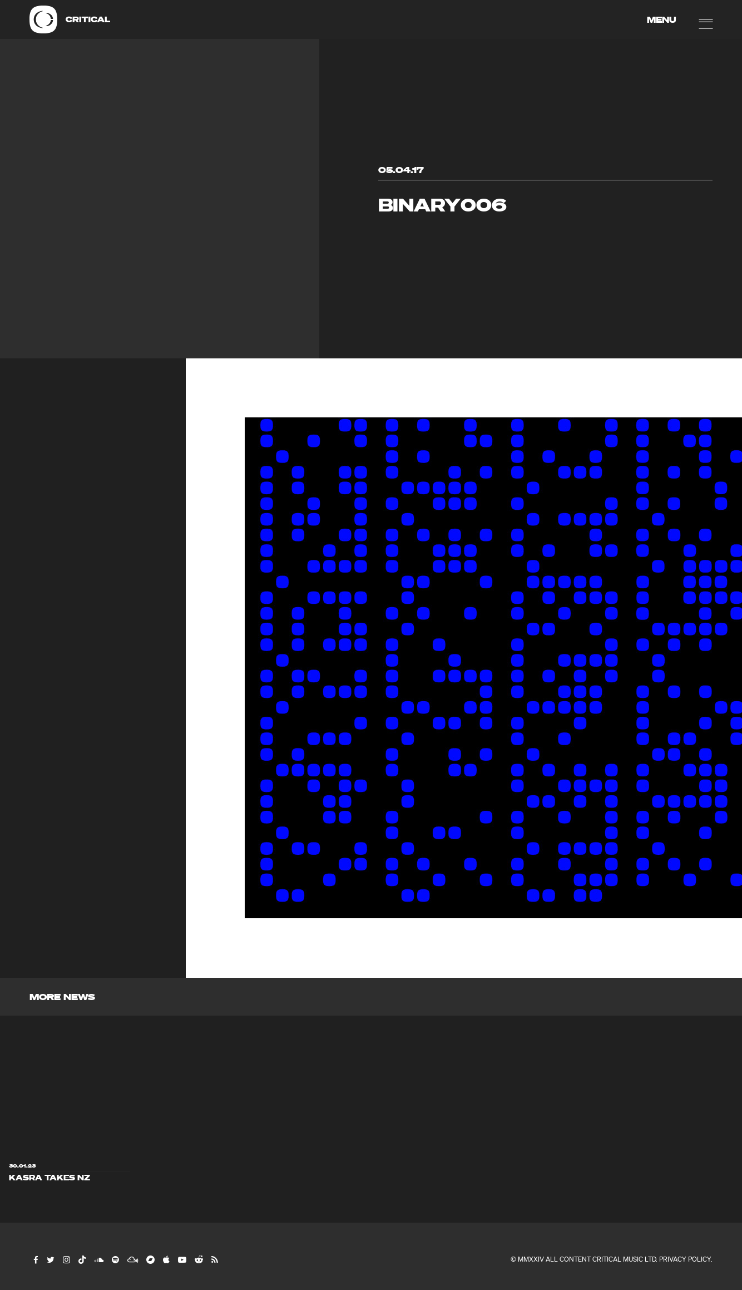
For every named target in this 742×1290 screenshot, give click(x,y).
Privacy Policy (685, 1259)
